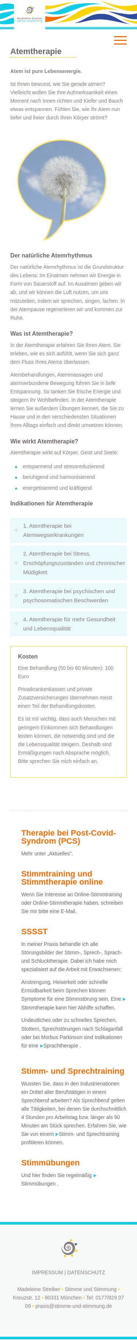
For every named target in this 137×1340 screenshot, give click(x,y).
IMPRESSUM (47, 1272)
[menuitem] (117, 14)
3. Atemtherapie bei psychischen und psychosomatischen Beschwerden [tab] (64, 595)
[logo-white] (56, 14)
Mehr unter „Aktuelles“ (46, 853)
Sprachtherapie (60, 1046)
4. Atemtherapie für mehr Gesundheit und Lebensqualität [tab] (64, 623)
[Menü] (117, 14)
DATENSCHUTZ (86, 1272)
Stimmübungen (38, 1184)
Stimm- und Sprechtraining (89, 1134)
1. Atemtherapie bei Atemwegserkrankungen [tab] (49, 530)
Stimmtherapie (37, 1008)
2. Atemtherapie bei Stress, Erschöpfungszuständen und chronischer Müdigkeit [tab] (69, 562)
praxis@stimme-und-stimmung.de (73, 1306)
